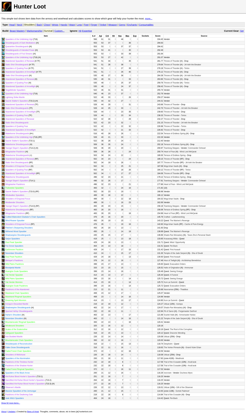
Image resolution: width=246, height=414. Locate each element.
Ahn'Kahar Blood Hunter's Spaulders (20, 376)
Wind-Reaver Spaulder (14, 220)
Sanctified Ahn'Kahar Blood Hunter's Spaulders (25, 380)
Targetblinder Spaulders (15, 90)
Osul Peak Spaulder (13, 242)
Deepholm (168, 344)
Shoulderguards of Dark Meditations (20, 43)
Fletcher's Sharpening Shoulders (19, 228)
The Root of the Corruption (181, 329)
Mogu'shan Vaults (171, 166)
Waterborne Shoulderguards (17, 133)
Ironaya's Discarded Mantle (16, 304)
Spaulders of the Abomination (17, 358)
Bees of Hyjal (33, 412)
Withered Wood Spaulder (15, 231)
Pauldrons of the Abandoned (17, 289)
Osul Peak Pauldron (13, 257)
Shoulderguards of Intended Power (20, 50)
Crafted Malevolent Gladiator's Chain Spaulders (25, 217)
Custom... (59, 30)
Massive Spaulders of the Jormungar (20, 391)
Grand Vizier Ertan (193, 347)
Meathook (180, 358)
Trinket (102, 24)
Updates (11, 412)
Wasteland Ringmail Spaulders (18, 297)
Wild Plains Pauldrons (14, 264)
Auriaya (179, 304)
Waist (72, 24)
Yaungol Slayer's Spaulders (16, 148)
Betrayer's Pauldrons (14, 260)
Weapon (112, 24)
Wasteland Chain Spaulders (17, 293)
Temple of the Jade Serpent (175, 253)
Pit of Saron (169, 311)
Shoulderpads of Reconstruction (18, 344)
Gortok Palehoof (182, 391)
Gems (122, 24)
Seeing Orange (176, 271)
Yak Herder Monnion (14, 282)
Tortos (186, 68)
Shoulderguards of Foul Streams (19, 54)
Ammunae (189, 268)
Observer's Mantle (13, 387)
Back (39, 24)
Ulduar (166, 304)
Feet (86, 24)
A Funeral (174, 275)
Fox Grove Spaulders (14, 246)
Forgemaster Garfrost (188, 311)
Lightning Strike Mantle (15, 97)
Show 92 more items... (10, 403)
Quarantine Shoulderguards (17, 46)
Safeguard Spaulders (14, 333)
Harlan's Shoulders (13, 315)
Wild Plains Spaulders (14, 278)
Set (242, 30)
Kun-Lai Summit (170, 282)
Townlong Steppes (171, 148)
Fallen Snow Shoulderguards (17, 347)
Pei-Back (173, 246)
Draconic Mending (177, 333)
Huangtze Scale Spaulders (16, 271)
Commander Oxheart (197, 148)
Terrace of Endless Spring (174, 133)
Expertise (87, 30)
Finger (94, 24)
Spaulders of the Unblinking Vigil (19, 39)
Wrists (55, 24)
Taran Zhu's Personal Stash (199, 235)
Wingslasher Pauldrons (15, 152)
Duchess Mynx (186, 373)
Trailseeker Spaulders (14, 188)
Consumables (146, 24)
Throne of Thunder (171, 61)
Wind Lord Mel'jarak (188, 152)
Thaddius (184, 289)
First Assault (175, 249)
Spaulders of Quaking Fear (16, 68)
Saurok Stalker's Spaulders (16, 101)
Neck (19, 24)
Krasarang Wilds (171, 239)
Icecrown (167, 373)
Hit (80, 30)
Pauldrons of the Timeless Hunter (19, 362)
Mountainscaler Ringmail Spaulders (20, 322)
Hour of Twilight (170, 260)
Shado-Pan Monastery (173, 235)
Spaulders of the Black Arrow (17, 373)
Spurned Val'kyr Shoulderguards (18, 311)
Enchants (132, 24)
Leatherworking (178, 217)
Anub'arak (192, 362)
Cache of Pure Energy (194, 224)
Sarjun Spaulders (12, 239)
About (3, 412)
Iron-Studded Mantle (14, 336)
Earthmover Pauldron (14, 249)
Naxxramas (168, 289)
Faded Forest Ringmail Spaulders (19, 369)
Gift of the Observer (184, 387)
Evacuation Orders (177, 264)
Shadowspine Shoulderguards (18, 235)
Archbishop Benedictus (191, 260)
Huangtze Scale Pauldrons (16, 286)
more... (148, 18)
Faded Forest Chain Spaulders (18, 351)
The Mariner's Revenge (179, 220)
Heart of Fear (169, 152)
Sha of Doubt (197, 253)
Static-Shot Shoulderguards (17, 65)
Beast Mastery (17, 30)
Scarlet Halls (169, 315)
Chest (47, 24)
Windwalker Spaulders (14, 195)
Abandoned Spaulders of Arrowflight (20, 72)
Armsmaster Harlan (187, 315)
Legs (79, 24)
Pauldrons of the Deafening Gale (19, 395)
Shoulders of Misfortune (15, 355)
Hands (63, 24)
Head (12, 24)
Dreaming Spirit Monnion (15, 300)
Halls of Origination (172, 268)
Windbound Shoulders (14, 326)
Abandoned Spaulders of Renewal (19, 61)
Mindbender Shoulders (14, 202)
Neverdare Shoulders (14, 253)
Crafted (167, 217)
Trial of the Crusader (172, 362)
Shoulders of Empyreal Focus (17, 166)
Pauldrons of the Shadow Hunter (19, 365)
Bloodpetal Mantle (12, 268)
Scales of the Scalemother (16, 329)
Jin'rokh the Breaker (192, 65)
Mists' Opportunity (177, 242)
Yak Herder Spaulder (14, 275)
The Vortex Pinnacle (172, 347)
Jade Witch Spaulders (14, 398)
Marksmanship (34, 30)
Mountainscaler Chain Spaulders (19, 340)
